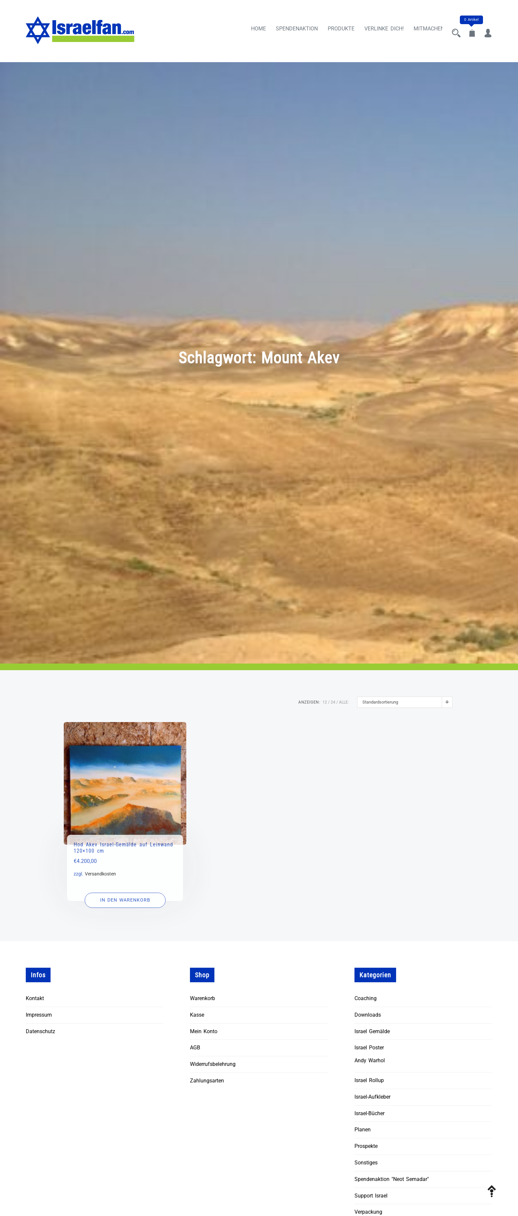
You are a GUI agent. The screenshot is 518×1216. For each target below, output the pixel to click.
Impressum (39, 1015)
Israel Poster (369, 1048)
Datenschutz (40, 1031)
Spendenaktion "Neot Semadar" (391, 1179)
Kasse (197, 1015)
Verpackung (368, 1212)
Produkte (335, 31)
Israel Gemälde (372, 1031)
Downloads (367, 1015)
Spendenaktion (291, 31)
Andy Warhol (369, 1060)
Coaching (365, 998)
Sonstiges (366, 1162)
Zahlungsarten (207, 1080)
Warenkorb (202, 998)
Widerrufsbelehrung (213, 1064)
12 (324, 702)
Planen (362, 1130)
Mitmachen (423, 31)
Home (252, 31)
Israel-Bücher (369, 1113)
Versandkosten (100, 874)
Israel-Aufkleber (372, 1097)
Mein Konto (203, 1031)
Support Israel (371, 1196)
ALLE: (344, 702)
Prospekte (366, 1146)
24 (333, 702)
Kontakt (35, 998)
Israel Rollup (369, 1080)
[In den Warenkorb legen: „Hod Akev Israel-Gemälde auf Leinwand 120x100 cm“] (125, 900)
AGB (195, 1048)
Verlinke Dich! (378, 31)
